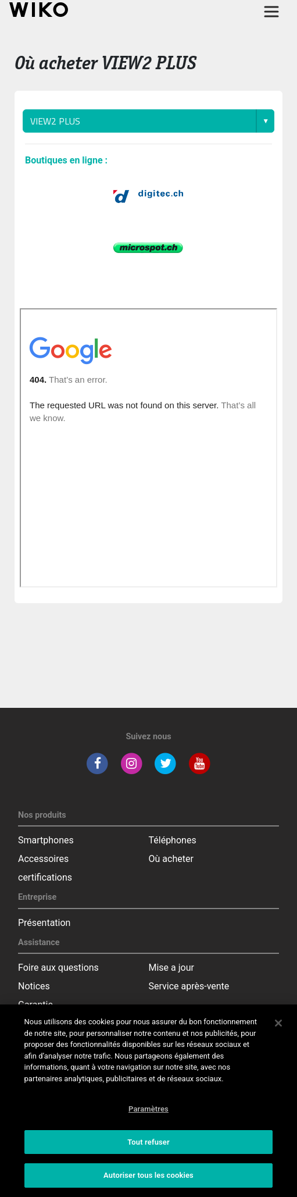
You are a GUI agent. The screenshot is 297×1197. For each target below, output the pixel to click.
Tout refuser (148, 1142)
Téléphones (172, 840)
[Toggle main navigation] (271, 11)
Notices (34, 986)
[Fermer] (278, 1023)
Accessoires (43, 858)
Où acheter (171, 858)
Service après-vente (189, 986)
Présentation (44, 922)
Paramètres (148, 1109)
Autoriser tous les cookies (148, 1175)
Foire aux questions (58, 967)
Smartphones (46, 840)
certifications (45, 877)
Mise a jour (171, 967)
